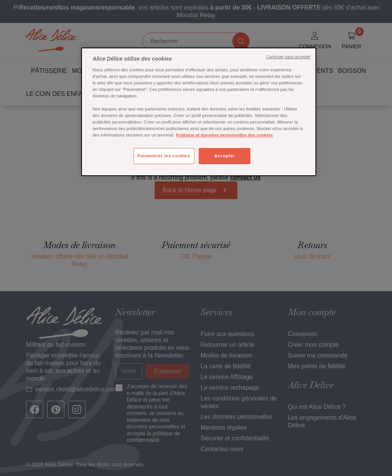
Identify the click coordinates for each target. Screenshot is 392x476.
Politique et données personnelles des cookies (224, 135)
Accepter (224, 155)
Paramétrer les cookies (164, 155)
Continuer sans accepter (288, 56)
